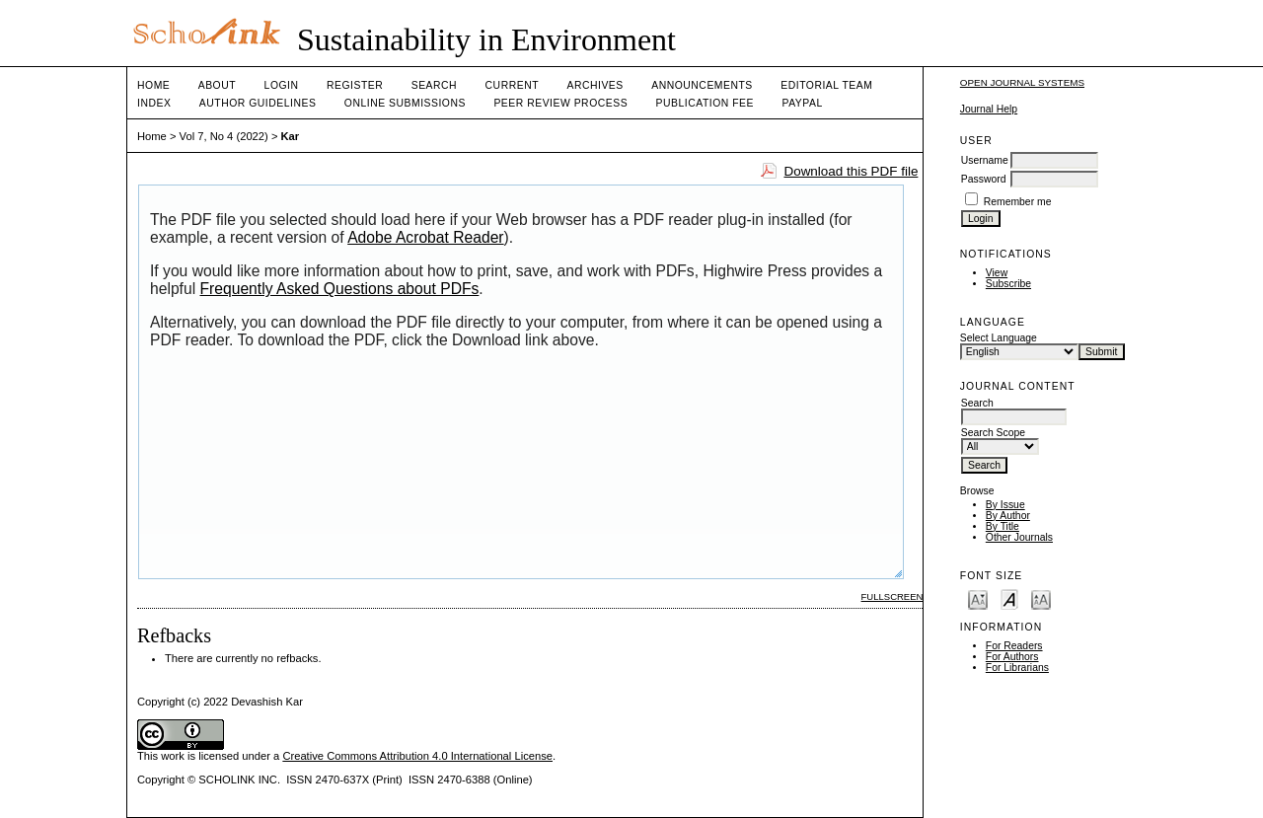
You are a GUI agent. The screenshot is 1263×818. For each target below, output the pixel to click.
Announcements (702, 85)
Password (983, 179)
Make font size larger (1041, 598)
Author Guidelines (258, 103)
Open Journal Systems (1022, 82)
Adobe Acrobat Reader (425, 237)
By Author (1008, 515)
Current (512, 85)
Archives (594, 85)
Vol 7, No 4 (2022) (224, 136)
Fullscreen (892, 596)
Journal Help (988, 109)
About (217, 85)
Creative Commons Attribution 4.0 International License (417, 756)
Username (984, 160)
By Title (1002, 526)
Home (153, 85)
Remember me (1018, 201)
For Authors (1012, 656)
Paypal (801, 103)
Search (434, 85)
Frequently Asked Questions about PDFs (340, 288)
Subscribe (1008, 283)
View (996, 272)
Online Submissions (405, 103)
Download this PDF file (850, 171)
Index (154, 103)
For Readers (1014, 645)
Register (355, 85)
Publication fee (705, 103)
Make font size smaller (978, 598)
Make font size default (1009, 598)
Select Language (998, 338)
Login (281, 85)
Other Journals (1019, 537)
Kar (290, 136)
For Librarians (1017, 667)
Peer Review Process (560, 103)
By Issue (1005, 504)
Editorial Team (826, 85)
